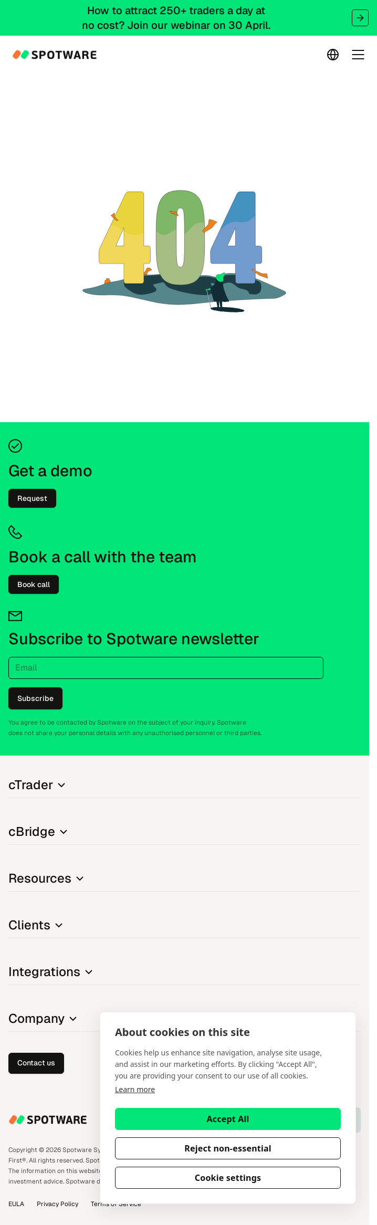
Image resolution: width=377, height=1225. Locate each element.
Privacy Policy (57, 1204)
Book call (33, 584)
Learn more (135, 1089)
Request (32, 498)
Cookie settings (228, 1178)
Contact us (36, 1062)
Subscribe (35, 698)
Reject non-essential (227, 1148)
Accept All (228, 1119)
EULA (16, 1204)
